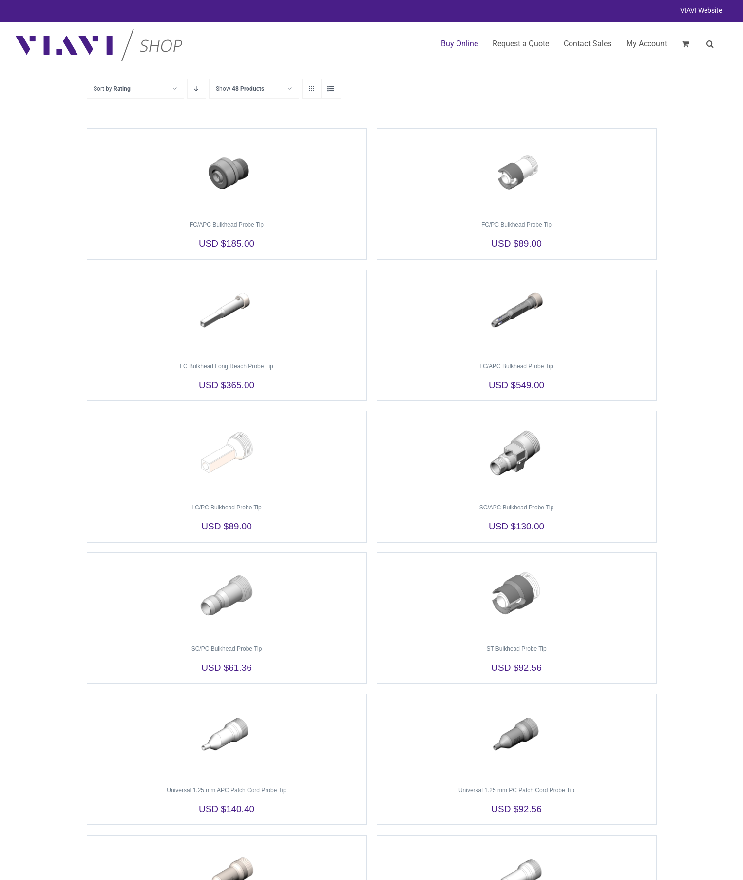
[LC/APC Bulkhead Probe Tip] (516, 311)
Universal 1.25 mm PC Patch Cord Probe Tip (516, 790)
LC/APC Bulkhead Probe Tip (516, 366)
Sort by (112, 88)
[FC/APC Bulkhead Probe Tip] (226, 170)
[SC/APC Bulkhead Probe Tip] (516, 452)
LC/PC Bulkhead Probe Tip (226, 507)
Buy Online (459, 43)
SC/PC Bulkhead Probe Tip (226, 648)
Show (240, 88)
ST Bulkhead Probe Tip (516, 648)
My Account (646, 43)
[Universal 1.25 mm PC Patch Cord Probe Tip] (516, 735)
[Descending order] (196, 89)
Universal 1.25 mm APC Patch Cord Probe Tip (226, 790)
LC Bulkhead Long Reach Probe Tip (226, 366)
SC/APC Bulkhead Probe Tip (516, 507)
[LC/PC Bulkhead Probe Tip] (226, 452)
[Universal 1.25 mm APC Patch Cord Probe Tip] (226, 735)
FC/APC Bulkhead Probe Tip (227, 224)
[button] (710, 44)
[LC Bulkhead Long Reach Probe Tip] (226, 311)
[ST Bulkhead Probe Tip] (516, 594)
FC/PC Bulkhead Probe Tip (516, 224)
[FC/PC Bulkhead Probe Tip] (516, 170)
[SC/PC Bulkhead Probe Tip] (226, 594)
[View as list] (331, 88)
